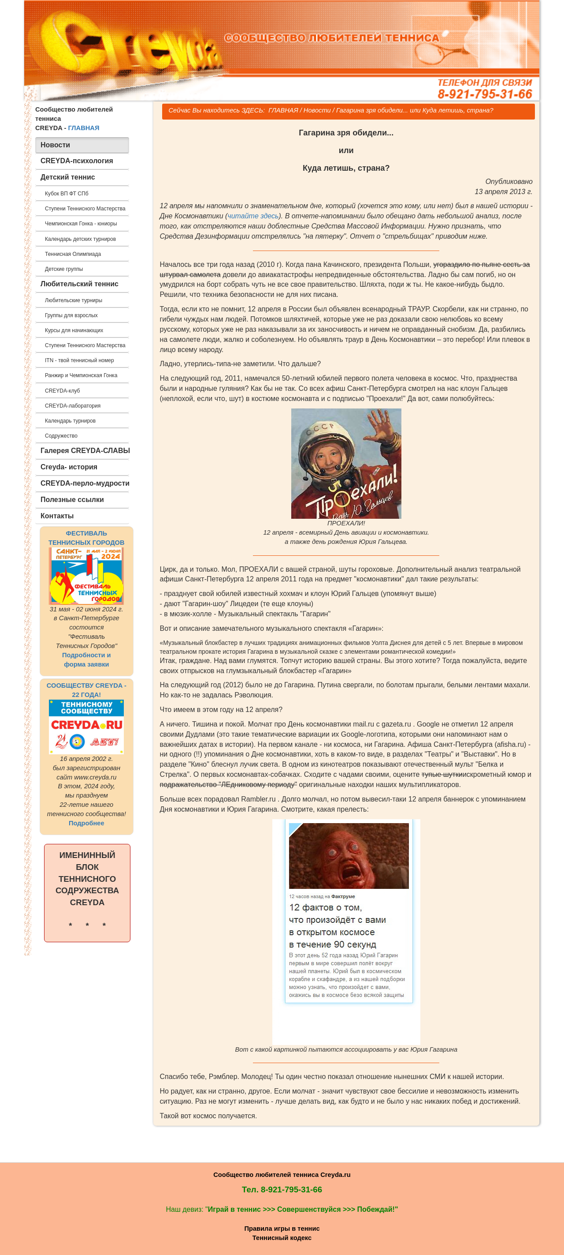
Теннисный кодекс (282, 1237)
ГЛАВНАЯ (83, 127)
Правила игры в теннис (281, 1228)
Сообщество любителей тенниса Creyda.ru (281, 1174)
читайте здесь (252, 216)
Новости (317, 110)
